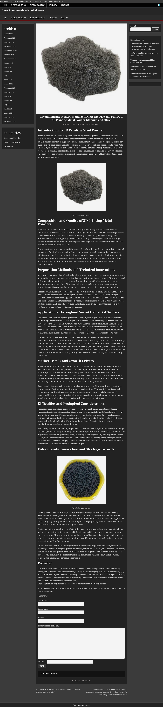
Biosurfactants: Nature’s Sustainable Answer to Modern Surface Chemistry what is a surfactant (144, 46)
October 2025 (9, 54)
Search (133, 26)
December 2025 (10, 46)
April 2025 (8, 79)
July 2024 (7, 96)
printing (84, 681)
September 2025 (10, 59)
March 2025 (8, 84)
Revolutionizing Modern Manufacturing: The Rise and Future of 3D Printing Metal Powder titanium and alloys (81, 118)
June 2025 (8, 71)
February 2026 (9, 38)
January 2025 (9, 92)
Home (5, 5)
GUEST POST (65, 5)
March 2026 (8, 34)
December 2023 (10, 121)
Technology (53, 5)
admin (67, 124)
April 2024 (8, 109)
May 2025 (7, 75)
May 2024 (7, 105)
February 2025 (9, 88)
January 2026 (9, 42)
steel (89, 681)
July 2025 (7, 67)
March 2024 (8, 113)
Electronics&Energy (37, 5)
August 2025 (8, 63)
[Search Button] (158, 5)
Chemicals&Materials (18, 5)
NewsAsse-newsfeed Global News (23, 10)
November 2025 (10, 50)
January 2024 (9, 117)
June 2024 (8, 100)
